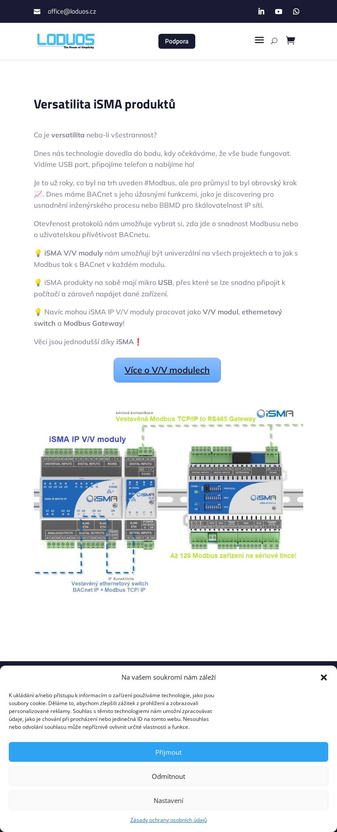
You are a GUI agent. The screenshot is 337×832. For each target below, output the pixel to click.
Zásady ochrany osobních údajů (168, 820)
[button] (323, 677)
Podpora (177, 41)
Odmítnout (168, 776)
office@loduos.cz (72, 11)
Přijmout (168, 752)
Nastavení (168, 800)
